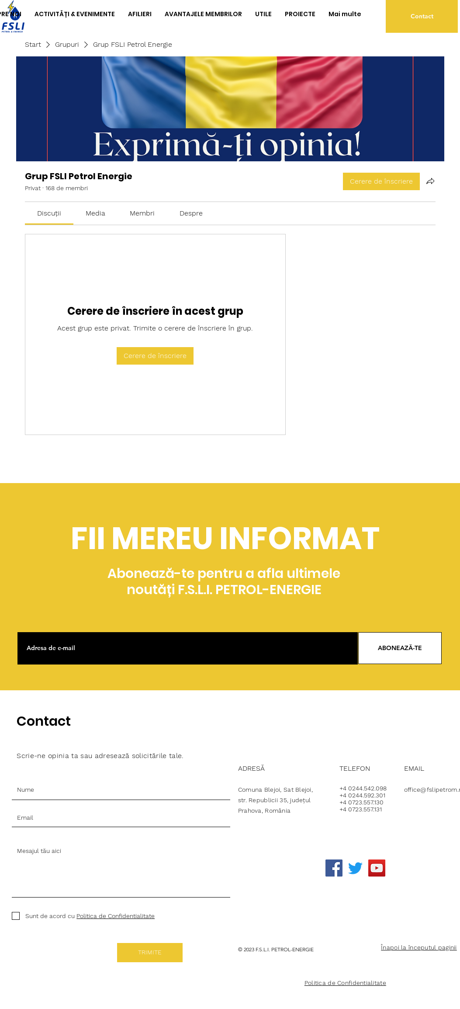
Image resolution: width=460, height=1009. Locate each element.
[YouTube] (376, 868)
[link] (49, 213)
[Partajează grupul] (430, 181)
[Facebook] (333, 868)
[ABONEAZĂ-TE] (400, 648)
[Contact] (422, 16)
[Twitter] (355, 868)
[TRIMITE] (150, 952)
